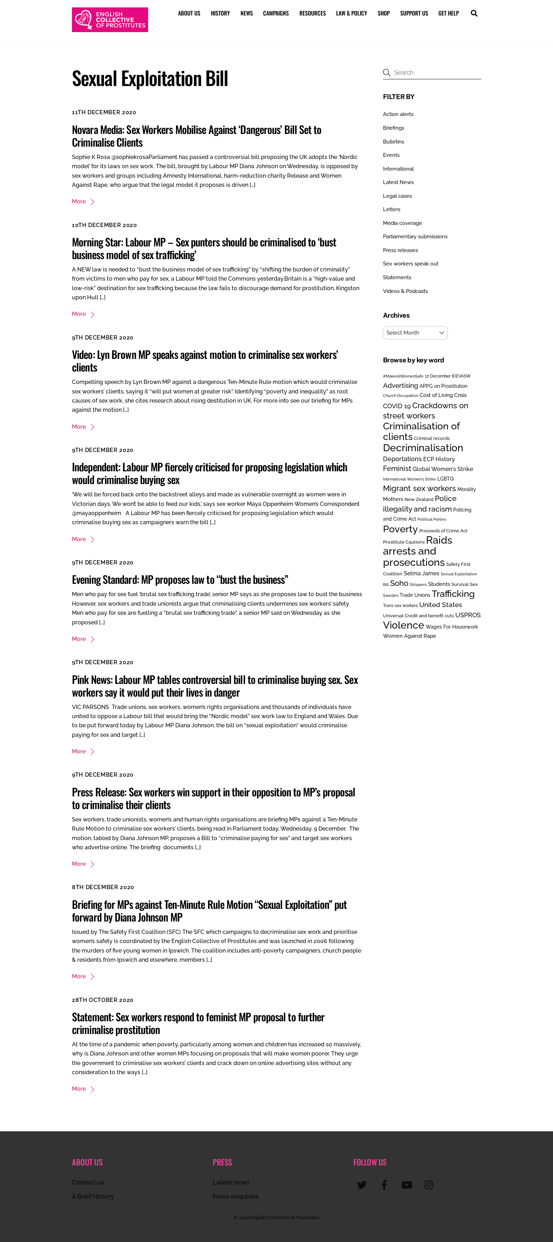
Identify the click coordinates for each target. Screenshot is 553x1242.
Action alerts (398, 114)
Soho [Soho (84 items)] (399, 583)
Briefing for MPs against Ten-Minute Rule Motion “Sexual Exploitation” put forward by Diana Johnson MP (209, 910)
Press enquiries (236, 1196)
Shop (384, 13)
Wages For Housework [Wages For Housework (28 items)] (452, 627)
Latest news (231, 1182)
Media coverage (402, 223)
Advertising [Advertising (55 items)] (400, 385)
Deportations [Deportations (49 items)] (402, 458)
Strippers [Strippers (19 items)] (418, 584)
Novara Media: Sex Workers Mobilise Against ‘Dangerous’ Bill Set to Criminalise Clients (197, 135)
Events (391, 155)
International (398, 168)
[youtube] (408, 1184)
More (79, 201)
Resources (312, 13)
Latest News (398, 182)
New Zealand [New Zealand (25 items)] (419, 499)
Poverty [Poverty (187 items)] (400, 528)
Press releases (400, 250)
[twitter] (363, 1184)
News (247, 13)
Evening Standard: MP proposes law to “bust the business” (180, 579)
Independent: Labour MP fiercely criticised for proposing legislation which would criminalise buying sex (209, 473)
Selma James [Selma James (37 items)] (421, 573)
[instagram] (430, 1184)
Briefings (393, 128)
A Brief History (93, 1196)
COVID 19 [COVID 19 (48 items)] (397, 405)
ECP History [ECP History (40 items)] (439, 458)
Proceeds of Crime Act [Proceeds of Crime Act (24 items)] (443, 530)
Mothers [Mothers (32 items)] (393, 499)
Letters (391, 209)
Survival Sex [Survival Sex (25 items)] (464, 584)
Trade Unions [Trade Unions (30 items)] (415, 595)
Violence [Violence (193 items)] (403, 625)
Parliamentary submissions (415, 236)
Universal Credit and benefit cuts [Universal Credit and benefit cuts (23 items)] (418, 615)
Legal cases (397, 195)
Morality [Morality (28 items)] (466, 489)
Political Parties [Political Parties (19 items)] (432, 519)
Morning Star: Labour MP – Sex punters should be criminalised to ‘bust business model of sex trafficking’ (204, 248)
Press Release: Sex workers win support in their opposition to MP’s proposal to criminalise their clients (214, 797)
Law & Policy (351, 13)
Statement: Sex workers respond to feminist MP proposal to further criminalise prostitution (198, 1022)
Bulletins (393, 141)
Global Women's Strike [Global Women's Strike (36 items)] (443, 469)
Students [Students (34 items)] (439, 584)
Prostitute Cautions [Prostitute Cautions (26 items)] (404, 541)
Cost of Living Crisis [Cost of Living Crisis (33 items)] (443, 395)
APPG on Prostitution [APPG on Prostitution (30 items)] (443, 386)
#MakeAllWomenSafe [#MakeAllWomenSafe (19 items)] (403, 375)
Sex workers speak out (410, 264)
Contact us (88, 1182)
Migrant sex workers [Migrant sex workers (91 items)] (419, 487)
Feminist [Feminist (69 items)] (397, 468)
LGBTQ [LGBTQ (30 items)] (445, 478)
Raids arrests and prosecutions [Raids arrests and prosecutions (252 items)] (417, 550)
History (220, 13)
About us (189, 13)
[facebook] (385, 1184)
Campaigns (276, 13)
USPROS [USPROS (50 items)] (468, 614)
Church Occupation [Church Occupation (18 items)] (400, 395)
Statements (397, 277)
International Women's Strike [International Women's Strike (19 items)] (409, 478)
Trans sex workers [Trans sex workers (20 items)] (400, 605)
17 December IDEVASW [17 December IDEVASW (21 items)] (448, 375)
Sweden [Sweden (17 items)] (390, 595)
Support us (414, 13)
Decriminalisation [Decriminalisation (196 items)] (423, 447)
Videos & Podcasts (405, 291)
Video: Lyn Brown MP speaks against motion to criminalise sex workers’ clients (205, 360)
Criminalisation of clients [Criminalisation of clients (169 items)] (421, 431)
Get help (448, 13)
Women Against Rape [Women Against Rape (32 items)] (409, 636)
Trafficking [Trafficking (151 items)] (453, 593)
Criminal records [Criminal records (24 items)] (432, 438)
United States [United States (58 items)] (440, 604)
